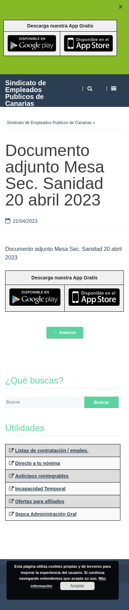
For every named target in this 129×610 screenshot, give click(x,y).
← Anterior (64, 332)
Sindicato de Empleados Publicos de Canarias (25, 93)
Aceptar (77, 586)
